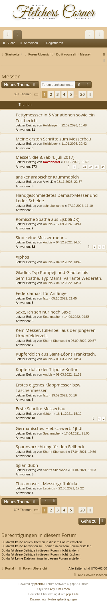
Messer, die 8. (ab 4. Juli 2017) (45, 157)
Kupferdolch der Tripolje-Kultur (47, 369)
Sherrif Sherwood (55, 340)
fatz (45, 298)
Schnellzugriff (9, 35)
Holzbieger (50, 125)
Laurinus (49, 488)
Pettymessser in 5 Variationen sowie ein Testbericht (55, 117)
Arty (52, 589)
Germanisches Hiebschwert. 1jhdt (49, 428)
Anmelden (31, 43)
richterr (48, 413)
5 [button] (71, 94)
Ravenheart (51, 162)
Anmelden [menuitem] (91, 35)
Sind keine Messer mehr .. (41, 237)
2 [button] (51, 94)
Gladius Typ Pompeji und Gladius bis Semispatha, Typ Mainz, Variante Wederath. (59, 275)
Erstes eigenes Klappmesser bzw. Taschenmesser (48, 387)
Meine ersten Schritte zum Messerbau (53, 139)
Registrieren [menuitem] (101, 35)
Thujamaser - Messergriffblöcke (47, 483)
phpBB (39, 584)
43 (90, 167)
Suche (11, 43)
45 (103, 167)
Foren (18, 35)
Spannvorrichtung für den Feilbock (50, 446)
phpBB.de (72, 594)
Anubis (48, 224)
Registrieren (54, 43)
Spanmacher (51, 316)
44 (96, 167)
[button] (36, 94)
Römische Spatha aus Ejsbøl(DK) (47, 219)
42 (84, 167)
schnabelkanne (53, 205)
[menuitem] (104, 54)
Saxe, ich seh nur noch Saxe (43, 312)
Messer (10, 76)
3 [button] (57, 94)
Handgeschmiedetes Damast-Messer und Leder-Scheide (57, 197)
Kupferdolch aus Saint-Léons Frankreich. (56, 354)
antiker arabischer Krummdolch (47, 177)
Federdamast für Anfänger (42, 293)
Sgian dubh (27, 465)
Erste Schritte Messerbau (40, 408)
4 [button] (64, 94)
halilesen (64, 589)
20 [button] (82, 94)
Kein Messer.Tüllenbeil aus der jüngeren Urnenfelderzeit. (56, 332)
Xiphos (22, 257)
